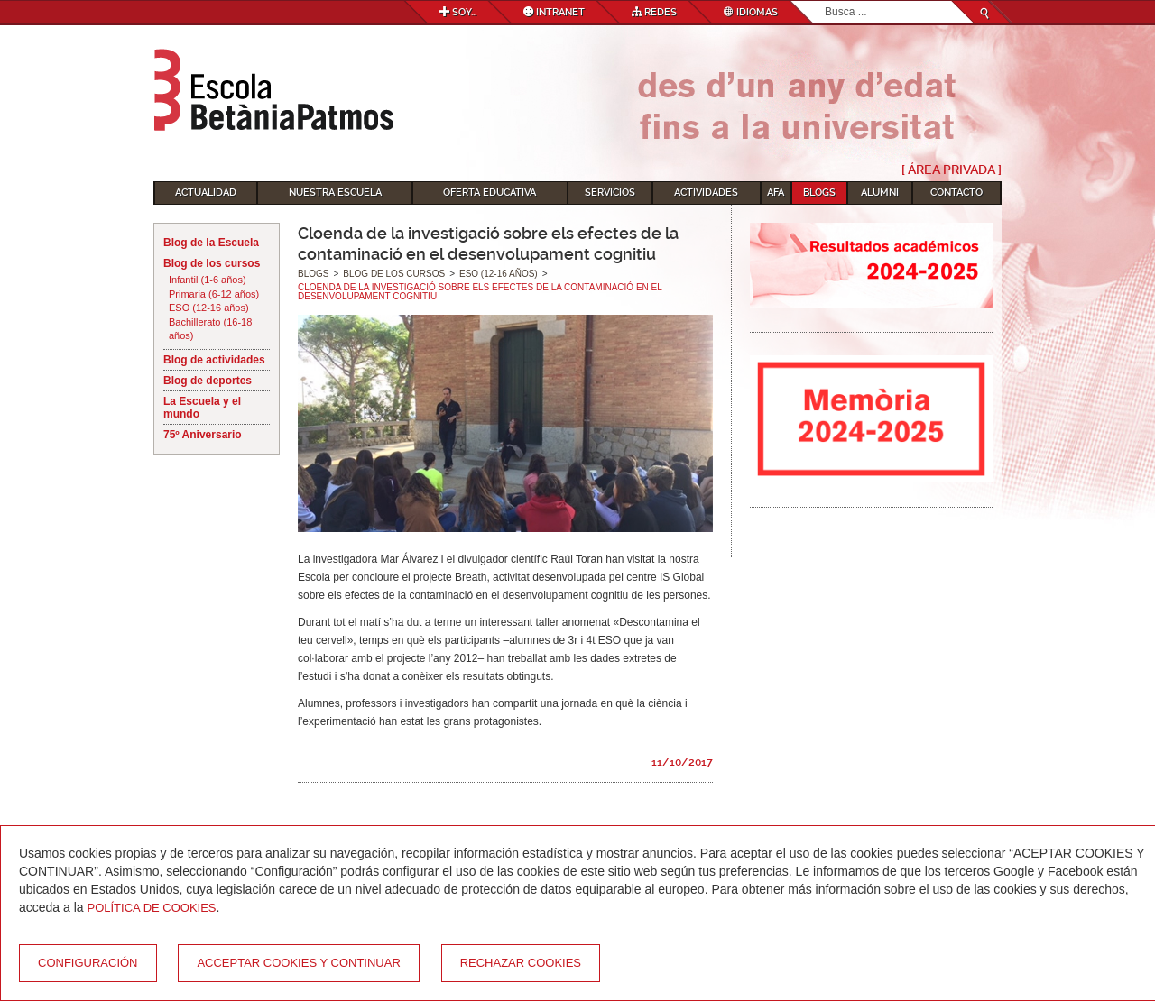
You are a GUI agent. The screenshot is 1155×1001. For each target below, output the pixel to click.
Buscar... (825, 1)
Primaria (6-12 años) (214, 294)
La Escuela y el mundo (202, 407)
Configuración (88, 962)
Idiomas (751, 12)
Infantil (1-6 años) (207, 279)
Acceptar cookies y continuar (298, 962)
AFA (775, 192)
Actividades (706, 192)
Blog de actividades (214, 360)
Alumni (880, 192)
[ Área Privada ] (951, 169)
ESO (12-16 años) (209, 307)
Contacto (956, 192)
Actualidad (205, 192)
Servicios (610, 192)
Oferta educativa (489, 192)
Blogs (819, 192)
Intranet (554, 12)
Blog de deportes (207, 380)
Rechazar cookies (520, 962)
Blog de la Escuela (211, 242)
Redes (654, 12)
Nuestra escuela (335, 192)
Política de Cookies (152, 907)
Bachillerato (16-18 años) (210, 329)
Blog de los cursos (211, 263)
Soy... (457, 12)
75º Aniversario (202, 434)
